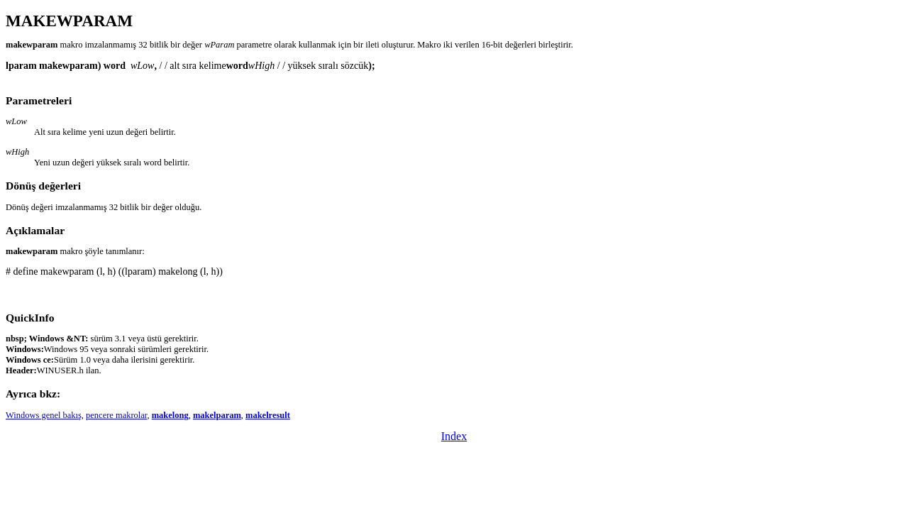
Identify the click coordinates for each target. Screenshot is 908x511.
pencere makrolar (116, 415)
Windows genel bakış (44, 415)
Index (454, 436)
